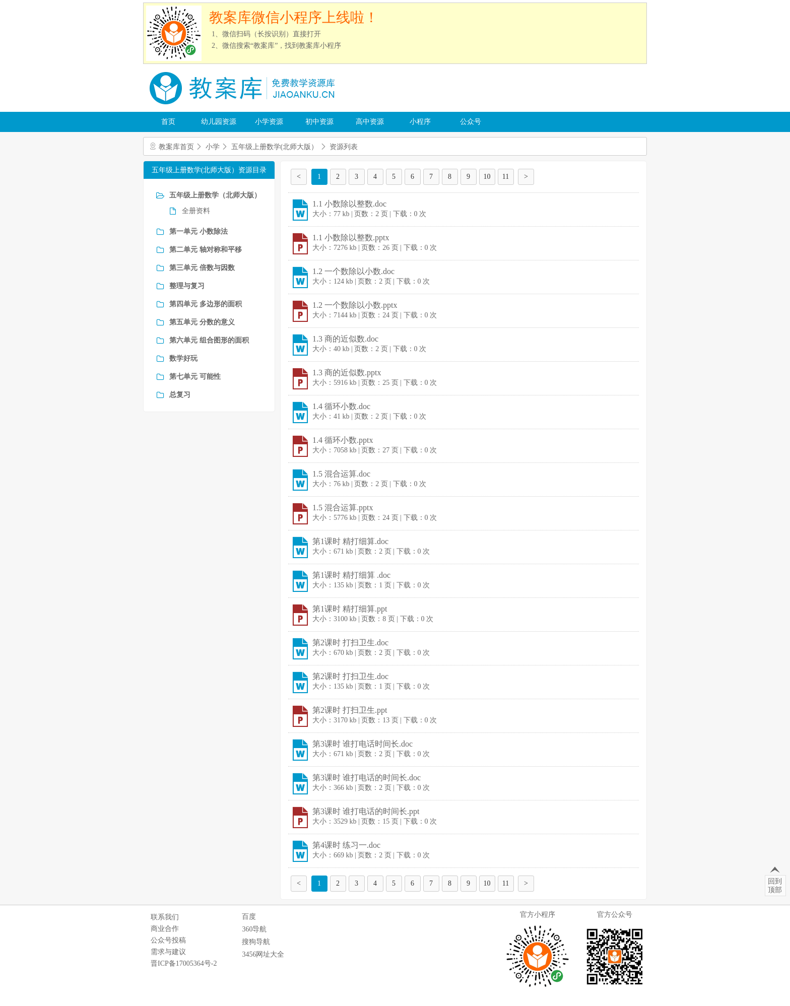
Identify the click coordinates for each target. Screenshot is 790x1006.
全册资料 (196, 211)
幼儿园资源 (218, 121)
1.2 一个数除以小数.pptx (354, 305)
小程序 (420, 121)
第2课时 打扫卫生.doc (350, 642)
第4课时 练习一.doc (346, 845)
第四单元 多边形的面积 (205, 304)
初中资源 (319, 121)
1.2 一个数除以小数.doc (353, 271)
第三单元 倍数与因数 (202, 268)
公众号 (470, 121)
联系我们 (165, 917)
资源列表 (344, 147)
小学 (213, 147)
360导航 (254, 929)
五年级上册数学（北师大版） (215, 195)
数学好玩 (183, 358)
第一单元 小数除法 (198, 231)
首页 (168, 121)
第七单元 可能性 (195, 376)
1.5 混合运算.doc (341, 474)
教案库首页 (176, 147)
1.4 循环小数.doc (341, 406)
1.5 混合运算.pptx (342, 507)
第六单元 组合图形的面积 (209, 340)
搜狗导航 (256, 942)
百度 (249, 916)
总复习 (179, 394)
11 (505, 176)
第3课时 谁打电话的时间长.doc (366, 777)
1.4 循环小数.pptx (342, 440)
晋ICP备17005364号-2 (184, 963)
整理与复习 (187, 286)
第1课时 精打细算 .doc (351, 575)
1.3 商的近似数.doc (345, 338)
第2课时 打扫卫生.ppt (349, 710)
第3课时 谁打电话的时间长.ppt (365, 811)
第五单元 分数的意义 (202, 322)
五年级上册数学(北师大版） (274, 147)
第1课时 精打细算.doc (350, 541)
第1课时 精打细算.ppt (349, 609)
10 (487, 176)
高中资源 (370, 121)
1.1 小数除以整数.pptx (350, 237)
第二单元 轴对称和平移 (205, 249)
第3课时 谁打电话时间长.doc (362, 744)
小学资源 (269, 121)
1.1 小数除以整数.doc (349, 203)
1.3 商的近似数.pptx (346, 372)
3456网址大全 (263, 954)
